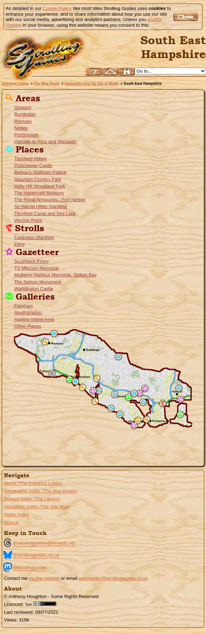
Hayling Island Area (34, 319)
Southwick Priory (31, 261)
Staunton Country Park (37, 179)
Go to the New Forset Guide (16, 443)
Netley (21, 128)
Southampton (28, 312)
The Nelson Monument (37, 282)
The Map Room (47, 83)
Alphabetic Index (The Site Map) (37, 506)
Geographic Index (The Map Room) (40, 491)
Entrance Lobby (15, 83)
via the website (44, 578)
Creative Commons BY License (47, 604)
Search (11, 522)
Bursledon (25, 114)
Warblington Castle (33, 288)
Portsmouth (26, 134)
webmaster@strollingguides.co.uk (113, 578)
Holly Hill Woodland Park (39, 186)
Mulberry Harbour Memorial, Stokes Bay (55, 274)
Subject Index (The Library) (32, 499)
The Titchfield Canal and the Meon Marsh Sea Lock (111, 408)
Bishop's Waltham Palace (40, 172)
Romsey (23, 121)
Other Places (27, 326)
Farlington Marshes (34, 237)
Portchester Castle (33, 165)
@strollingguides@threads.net (44, 543)
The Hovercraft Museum (39, 193)
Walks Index (16, 514)
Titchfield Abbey (30, 158)
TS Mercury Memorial (36, 268)
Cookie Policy (57, 8)
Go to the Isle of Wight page (31, 456)
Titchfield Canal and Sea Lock (45, 213)
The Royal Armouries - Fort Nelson (50, 199)
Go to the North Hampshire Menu (35, 422)
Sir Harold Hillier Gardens (40, 206)
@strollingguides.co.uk (36, 555)
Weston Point (28, 220)
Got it (187, 17)
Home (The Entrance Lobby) (33, 483)
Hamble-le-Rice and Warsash (45, 141)
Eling (19, 244)
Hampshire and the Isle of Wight (92, 83)
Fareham (23, 305)
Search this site (126, 71)
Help (94, 71)
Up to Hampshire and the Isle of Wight (110, 71)
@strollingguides (30, 567)
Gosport (22, 107)
